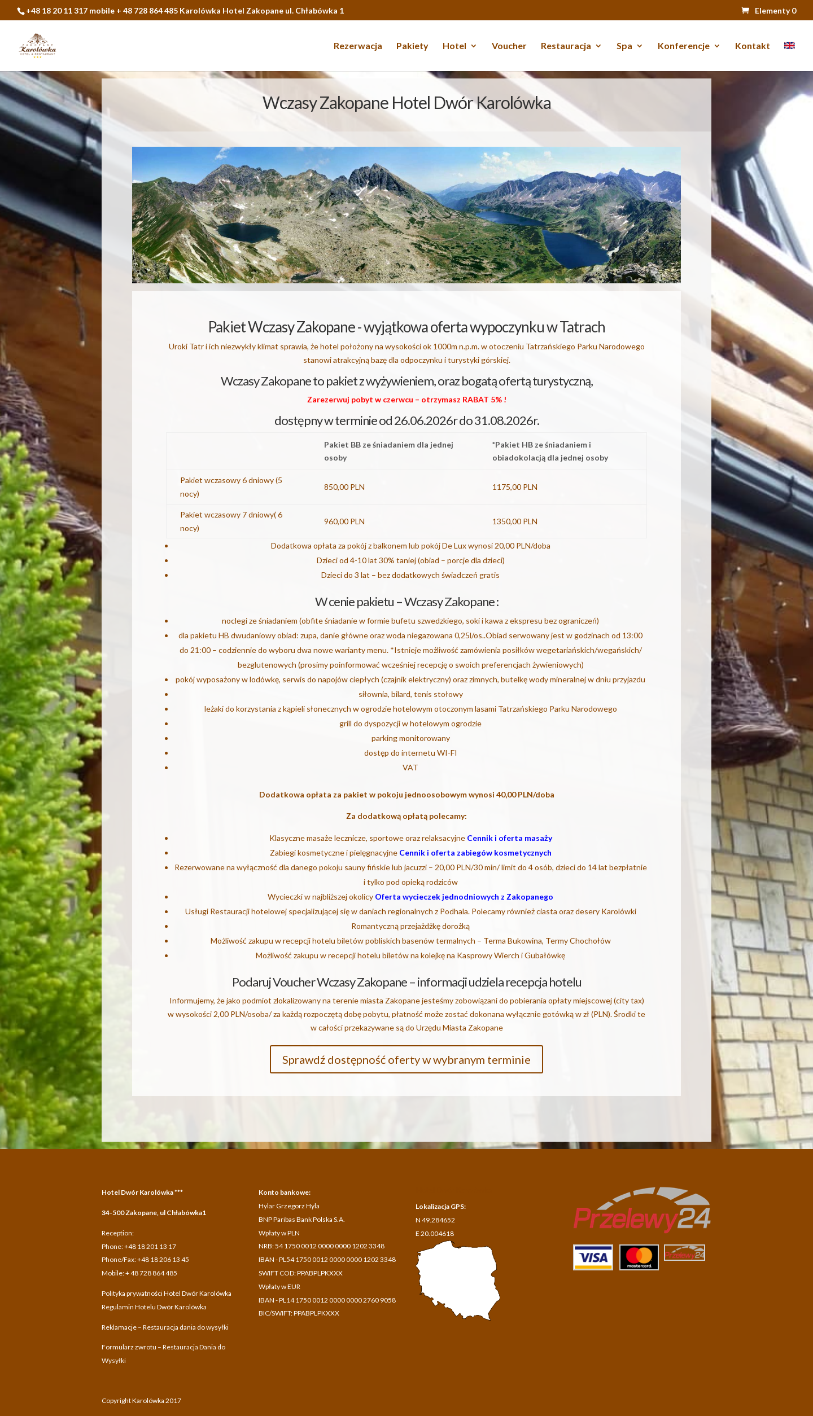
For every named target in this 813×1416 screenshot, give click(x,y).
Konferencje (684, 46)
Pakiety (412, 46)
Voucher (509, 46)
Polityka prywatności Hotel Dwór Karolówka (166, 1293)
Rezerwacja (358, 46)
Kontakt (752, 46)
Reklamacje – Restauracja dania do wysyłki (165, 1327)
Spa (624, 46)
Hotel (454, 46)
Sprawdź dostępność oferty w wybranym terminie (406, 1059)
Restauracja (566, 46)
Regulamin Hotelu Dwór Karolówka (154, 1307)
